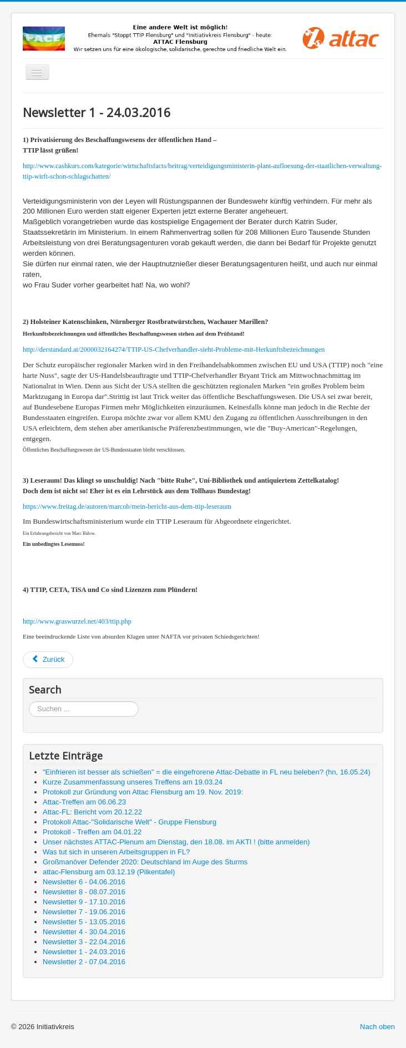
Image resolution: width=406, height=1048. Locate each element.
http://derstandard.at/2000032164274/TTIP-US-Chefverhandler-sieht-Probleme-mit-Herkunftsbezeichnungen (173, 349)
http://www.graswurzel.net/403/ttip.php (77, 621)
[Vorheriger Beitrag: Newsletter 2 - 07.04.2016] (48, 659)
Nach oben (377, 1026)
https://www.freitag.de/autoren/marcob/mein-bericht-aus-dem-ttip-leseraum (127, 506)
